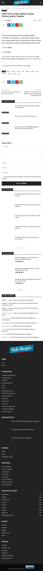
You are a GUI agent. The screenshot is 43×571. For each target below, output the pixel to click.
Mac (3, 363)
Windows (4, 545)
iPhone (4, 365)
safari (9, 73)
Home (3, 8)
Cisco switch (5, 477)
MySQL (4, 451)
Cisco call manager (7, 469)
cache (18, 71)
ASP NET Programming (8, 393)
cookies (27, 71)
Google (4, 530)
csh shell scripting (7, 411)
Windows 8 (5, 553)
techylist (4, 300)
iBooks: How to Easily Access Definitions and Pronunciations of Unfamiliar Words (32, 93)
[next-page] (6, 137)
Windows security (7, 558)
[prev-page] (3, 137)
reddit (3, 535)
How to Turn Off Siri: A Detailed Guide (25, 116)
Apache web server (7, 391)
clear (23, 71)
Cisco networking (6, 479)
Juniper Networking (7, 482)
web (19, 73)
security (14, 73)
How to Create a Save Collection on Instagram (21, 300)
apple (8, 71)
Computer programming (8, 375)
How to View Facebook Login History (22, 326)
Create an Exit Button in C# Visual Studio (23, 429)
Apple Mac (8, 8)
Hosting (4, 525)
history (32, 71)
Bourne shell (5, 401)
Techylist (4, 303)
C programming (6, 378)
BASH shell (5, 398)
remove (4, 73)
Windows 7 (5, 550)
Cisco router (5, 474)
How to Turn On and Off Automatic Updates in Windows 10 (21, 323)
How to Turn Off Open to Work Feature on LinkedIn (25, 421)
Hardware (4, 380)
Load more (21, 248)
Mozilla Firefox (6, 533)
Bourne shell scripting (8, 409)
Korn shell (4, 404)
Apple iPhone (5, 112)
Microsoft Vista (6, 548)
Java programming (7, 383)
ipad (37, 71)
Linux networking (6, 485)
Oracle (3, 454)
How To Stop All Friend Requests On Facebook (19, 334)
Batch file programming (8, 406)
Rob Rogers (8, 20)
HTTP (3, 388)
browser (13, 71)
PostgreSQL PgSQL (7, 457)
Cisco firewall (5, 472)
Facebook (4, 527)
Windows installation (7, 555)
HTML (3, 385)
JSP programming (7, 396)
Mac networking (6, 466)
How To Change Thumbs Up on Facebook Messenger (24, 337)
